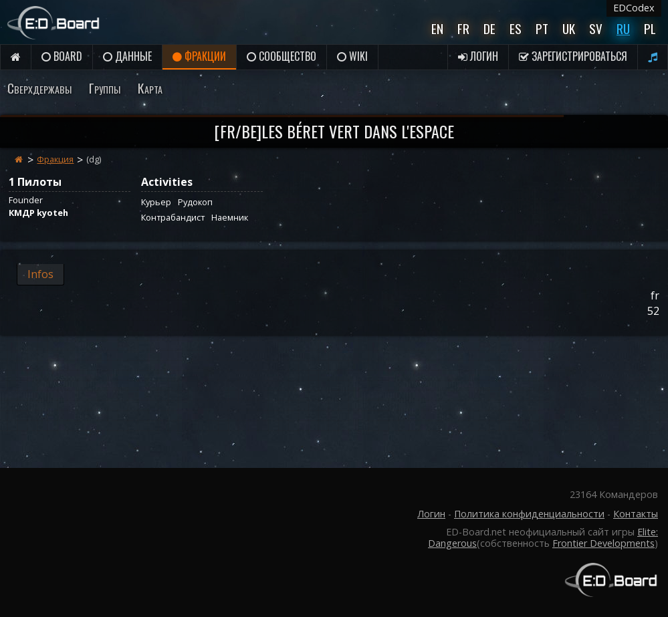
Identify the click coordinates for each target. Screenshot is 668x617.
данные (127, 56)
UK (568, 28)
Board (61, 56)
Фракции (199, 56)
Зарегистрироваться (573, 56)
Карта (150, 88)
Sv (595, 28)
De (489, 28)
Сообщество (281, 56)
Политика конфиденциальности (529, 513)
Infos (40, 274)
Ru (623, 28)
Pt (542, 28)
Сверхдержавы (39, 88)
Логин (478, 56)
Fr (463, 28)
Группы (104, 88)
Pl (650, 28)
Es (516, 28)
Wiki (352, 56)
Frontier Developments (603, 543)
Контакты (635, 513)
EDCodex (634, 7)
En (437, 28)
